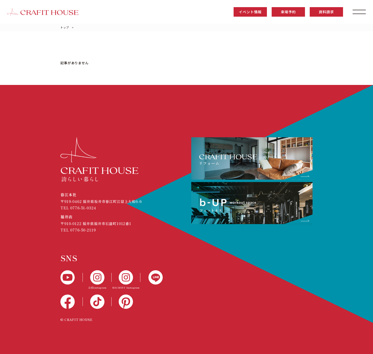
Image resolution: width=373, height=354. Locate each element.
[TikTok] (97, 302)
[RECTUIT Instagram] (126, 280)
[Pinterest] (126, 302)
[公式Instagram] (97, 280)
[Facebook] (71, 302)
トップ (64, 27)
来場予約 (288, 11)
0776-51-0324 (83, 207)
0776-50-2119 (83, 229)
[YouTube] (71, 277)
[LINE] (151, 277)
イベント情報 (250, 11)
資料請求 (326, 11)
